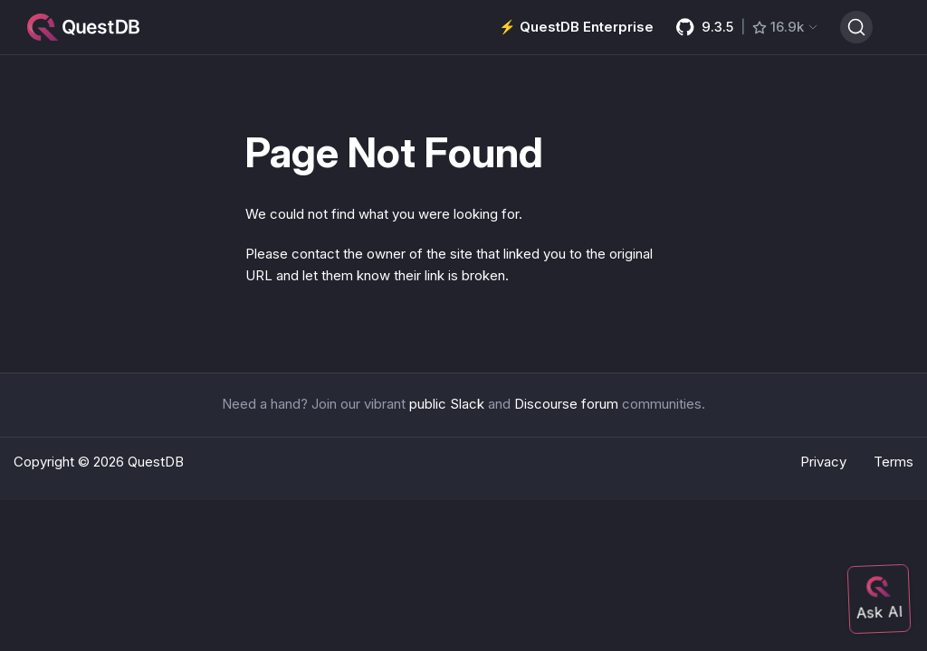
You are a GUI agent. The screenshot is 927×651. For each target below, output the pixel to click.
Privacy (823, 461)
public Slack (446, 403)
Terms (893, 461)
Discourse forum (566, 403)
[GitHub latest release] (747, 27)
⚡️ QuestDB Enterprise (576, 26)
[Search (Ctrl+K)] (856, 27)
